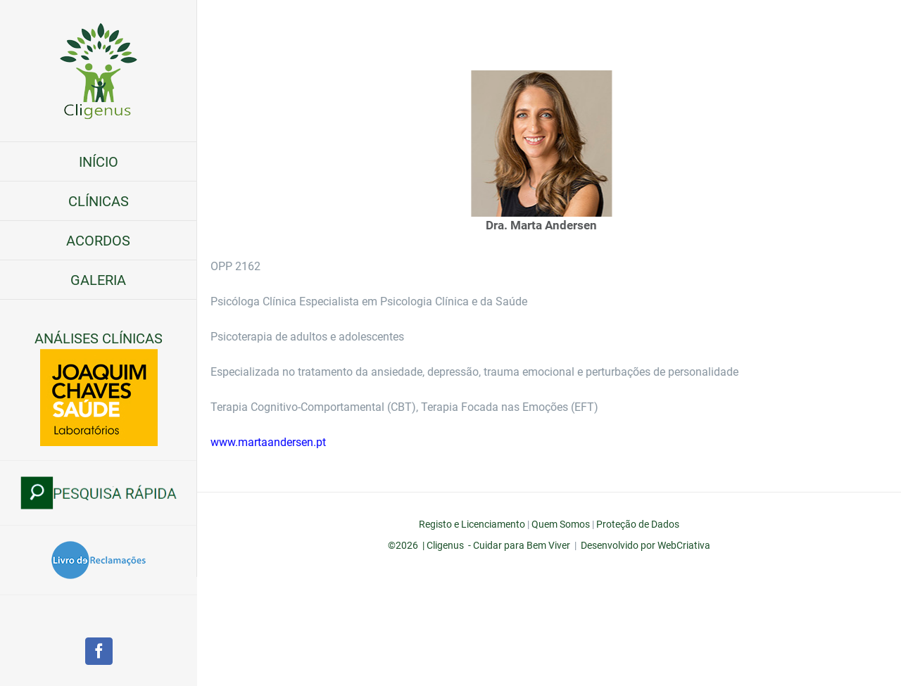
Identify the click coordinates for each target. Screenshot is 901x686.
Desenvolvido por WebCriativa (645, 545)
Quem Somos (560, 524)
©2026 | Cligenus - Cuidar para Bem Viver (479, 545)
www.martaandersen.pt (283, 442)
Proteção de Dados (637, 524)
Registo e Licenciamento (472, 524)
